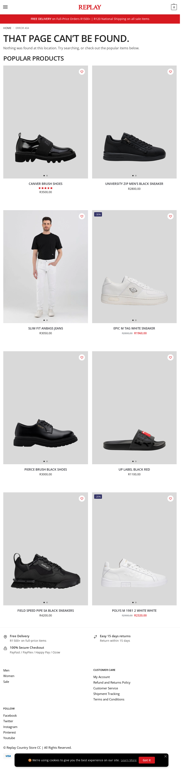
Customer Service (105, 688)
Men (6, 670)
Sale (6, 682)
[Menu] (9, 7)
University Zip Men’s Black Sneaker (134, 184)
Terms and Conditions (108, 699)
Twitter (8, 721)
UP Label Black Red (134, 469)
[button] (173, 7)
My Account (101, 677)
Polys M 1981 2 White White (134, 611)
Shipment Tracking (106, 694)
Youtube (9, 738)
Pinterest (9, 732)
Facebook (10, 715)
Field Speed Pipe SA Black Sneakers (45, 611)
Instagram (10, 727)
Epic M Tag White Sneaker (134, 328)
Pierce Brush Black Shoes (45, 469)
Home (7, 28)
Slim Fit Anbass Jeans (45, 328)
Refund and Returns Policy (111, 682)
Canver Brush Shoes (45, 184)
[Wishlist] (82, 72)
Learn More (129, 760)
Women (8, 676)
